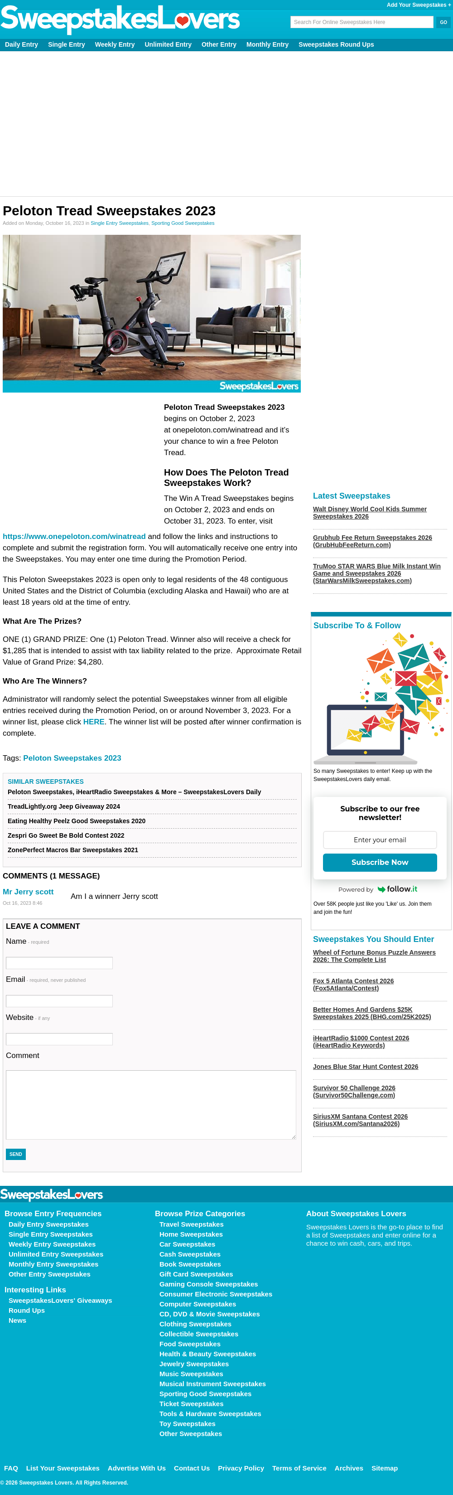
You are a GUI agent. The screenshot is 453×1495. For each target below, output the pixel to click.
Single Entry (66, 44)
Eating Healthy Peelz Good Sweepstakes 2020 (76, 821)
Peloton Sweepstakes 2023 (72, 758)
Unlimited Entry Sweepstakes (56, 1254)
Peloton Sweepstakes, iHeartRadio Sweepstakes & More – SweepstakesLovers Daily (134, 792)
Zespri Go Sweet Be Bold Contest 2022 (66, 835)
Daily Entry (21, 44)
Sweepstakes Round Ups (336, 44)
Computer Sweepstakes (197, 1304)
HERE (94, 722)
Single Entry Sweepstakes (120, 223)
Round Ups (27, 1310)
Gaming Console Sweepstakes (208, 1284)
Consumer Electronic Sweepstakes (215, 1294)
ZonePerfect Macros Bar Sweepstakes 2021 (73, 850)
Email (46, 979)
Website (28, 1017)
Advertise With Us (137, 1468)
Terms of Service (299, 1468)
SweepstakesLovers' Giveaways (60, 1300)
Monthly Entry (267, 44)
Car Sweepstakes (187, 1244)
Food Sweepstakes (190, 1344)
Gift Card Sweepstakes (196, 1274)
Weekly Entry (115, 44)
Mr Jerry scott (28, 892)
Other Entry (219, 44)
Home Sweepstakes (191, 1234)
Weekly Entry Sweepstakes (52, 1244)
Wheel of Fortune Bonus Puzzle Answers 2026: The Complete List (374, 956)
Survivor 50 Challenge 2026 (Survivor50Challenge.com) (354, 1091)
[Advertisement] (226, 123)
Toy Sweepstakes (187, 1423)
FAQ (11, 1468)
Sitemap (384, 1468)
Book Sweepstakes (190, 1264)
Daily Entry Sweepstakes (49, 1224)
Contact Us (192, 1468)
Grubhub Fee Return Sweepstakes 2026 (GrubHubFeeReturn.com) (372, 541)
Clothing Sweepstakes (195, 1324)
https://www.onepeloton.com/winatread (74, 536)
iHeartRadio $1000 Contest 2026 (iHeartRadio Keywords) (361, 1041)
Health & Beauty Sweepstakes (207, 1354)
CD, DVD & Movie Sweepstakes (209, 1314)
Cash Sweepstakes (190, 1254)
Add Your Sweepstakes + (419, 5)
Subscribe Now (380, 862)
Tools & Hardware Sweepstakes (210, 1413)
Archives (349, 1468)
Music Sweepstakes (191, 1374)
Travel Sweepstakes (191, 1224)
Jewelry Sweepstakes (194, 1364)
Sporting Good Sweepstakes (182, 223)
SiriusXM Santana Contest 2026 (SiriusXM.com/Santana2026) (360, 1120)
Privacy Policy (241, 1468)
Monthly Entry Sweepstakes (53, 1264)
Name (27, 941)
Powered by (377, 889)
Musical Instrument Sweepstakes (212, 1384)
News (17, 1320)
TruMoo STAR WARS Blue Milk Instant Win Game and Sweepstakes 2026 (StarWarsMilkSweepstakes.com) (377, 573)
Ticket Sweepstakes (191, 1404)
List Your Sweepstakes (63, 1468)
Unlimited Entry (168, 44)
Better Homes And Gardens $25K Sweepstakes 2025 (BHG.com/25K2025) (372, 1013)
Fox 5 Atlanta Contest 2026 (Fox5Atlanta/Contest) (353, 984)
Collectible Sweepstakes (198, 1334)
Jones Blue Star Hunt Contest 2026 (366, 1066)
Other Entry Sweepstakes (50, 1274)
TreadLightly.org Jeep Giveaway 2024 (64, 806)
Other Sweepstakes (190, 1433)
